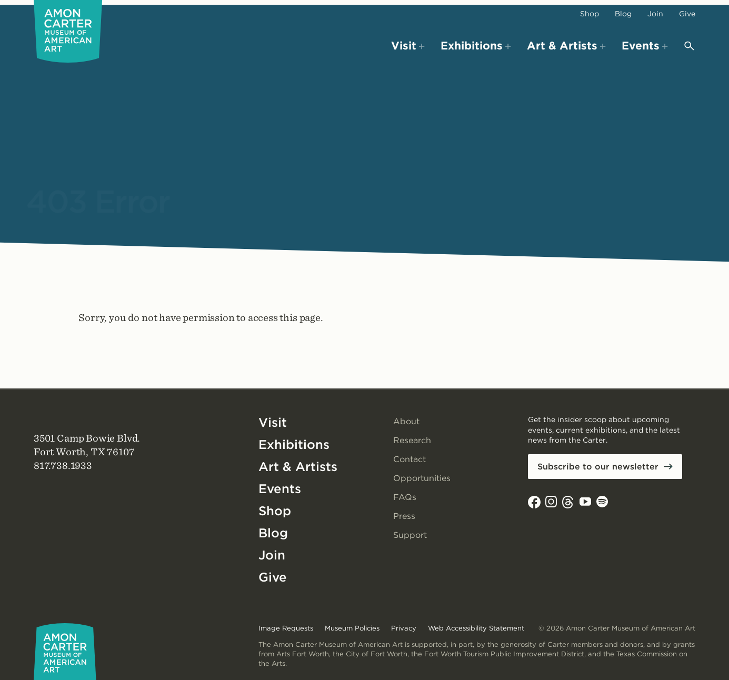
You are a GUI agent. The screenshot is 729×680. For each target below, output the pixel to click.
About (406, 421)
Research (412, 440)
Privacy (403, 628)
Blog (623, 13)
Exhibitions (293, 444)
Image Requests (285, 628)
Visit (272, 422)
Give (687, 13)
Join (655, 13)
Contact (409, 459)
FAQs (404, 497)
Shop (589, 13)
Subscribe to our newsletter (597, 467)
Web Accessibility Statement (476, 628)
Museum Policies (352, 628)
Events (279, 488)
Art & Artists (297, 466)
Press (404, 516)
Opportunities (422, 478)
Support (410, 535)
